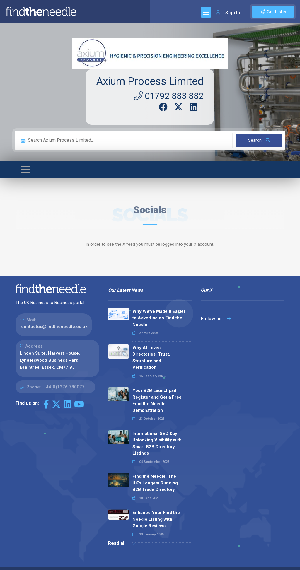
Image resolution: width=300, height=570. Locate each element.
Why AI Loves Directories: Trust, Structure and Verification (151, 357)
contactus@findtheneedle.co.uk (54, 326)
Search (259, 140)
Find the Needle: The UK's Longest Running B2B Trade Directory (155, 483)
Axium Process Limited (150, 81)
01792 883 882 (169, 96)
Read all (121, 543)
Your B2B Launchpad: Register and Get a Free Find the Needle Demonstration (157, 400)
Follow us (216, 318)
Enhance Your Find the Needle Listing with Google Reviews (156, 519)
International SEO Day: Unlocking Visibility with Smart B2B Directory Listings (157, 443)
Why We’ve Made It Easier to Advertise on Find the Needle (158, 318)
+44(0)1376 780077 (64, 387)
